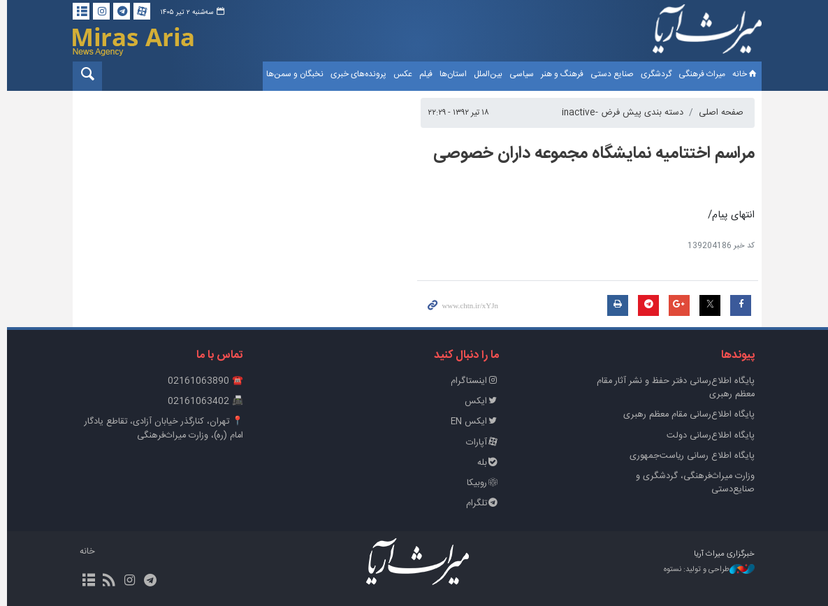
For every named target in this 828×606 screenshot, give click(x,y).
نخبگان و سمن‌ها (291, 74)
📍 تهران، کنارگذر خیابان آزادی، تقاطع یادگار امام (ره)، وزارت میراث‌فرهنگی (161, 428)
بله (485, 463)
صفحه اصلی (718, 113)
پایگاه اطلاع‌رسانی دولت (708, 435)
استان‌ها (449, 74)
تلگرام (479, 503)
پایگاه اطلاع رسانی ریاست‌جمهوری (689, 456)
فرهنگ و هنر (558, 74)
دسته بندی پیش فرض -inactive (620, 113)
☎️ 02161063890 (202, 381)
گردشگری (652, 74)
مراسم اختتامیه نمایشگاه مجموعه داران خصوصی (591, 154)
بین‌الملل (484, 74)
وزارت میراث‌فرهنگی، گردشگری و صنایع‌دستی (692, 483)
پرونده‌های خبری (355, 74)
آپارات (479, 442)
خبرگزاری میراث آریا (704, 33)
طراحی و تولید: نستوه (706, 570)
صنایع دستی (608, 74)
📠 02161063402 (202, 401)
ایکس (478, 401)
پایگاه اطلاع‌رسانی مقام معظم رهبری (686, 414)
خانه (742, 74)
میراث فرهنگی (698, 74)
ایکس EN (471, 421)
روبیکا (479, 483)
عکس (399, 74)
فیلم (422, 74)
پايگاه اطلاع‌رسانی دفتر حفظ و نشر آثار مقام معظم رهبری (673, 388)
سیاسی (518, 74)
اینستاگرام (471, 381)
